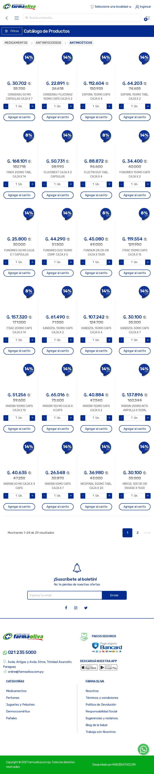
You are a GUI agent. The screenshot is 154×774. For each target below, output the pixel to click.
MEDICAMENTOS (16, 43)
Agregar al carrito (19, 117)
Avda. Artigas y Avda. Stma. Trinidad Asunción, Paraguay (37, 664)
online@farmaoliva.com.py (23, 672)
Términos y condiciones (102, 698)
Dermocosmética (18, 711)
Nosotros (92, 691)
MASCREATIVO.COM (124, 764)
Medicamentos (16, 691)
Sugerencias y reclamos (102, 718)
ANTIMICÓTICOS (81, 43)
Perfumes (12, 698)
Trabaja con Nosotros (101, 732)
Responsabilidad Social (101, 711)
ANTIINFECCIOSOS (48, 43)
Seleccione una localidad (110, 6)
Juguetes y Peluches (20, 704)
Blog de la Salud (96, 725)
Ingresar (143, 6)
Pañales (11, 718)
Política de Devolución (101, 704)
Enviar (114, 595)
